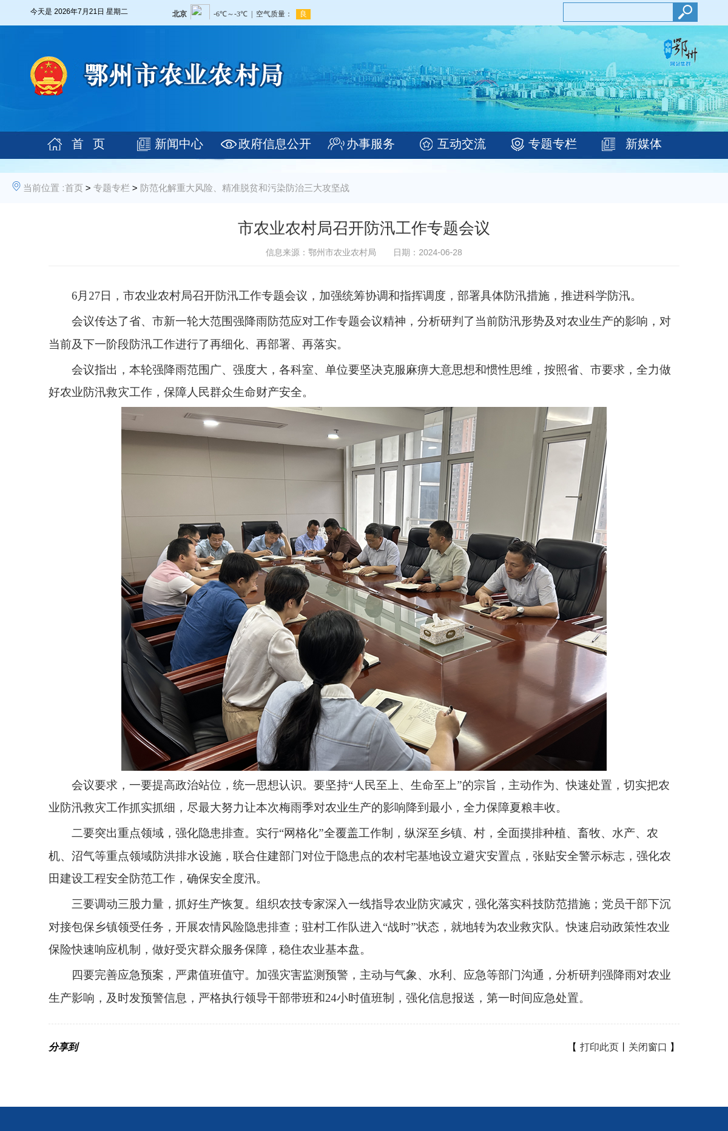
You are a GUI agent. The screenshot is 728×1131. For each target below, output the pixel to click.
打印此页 (599, 1047)
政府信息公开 (274, 143)
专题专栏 (552, 143)
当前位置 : (43, 188)
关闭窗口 (648, 1047)
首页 (74, 188)
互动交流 (461, 143)
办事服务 (370, 143)
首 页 (88, 143)
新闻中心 (179, 143)
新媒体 (643, 143)
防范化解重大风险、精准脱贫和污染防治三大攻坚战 (244, 188)
